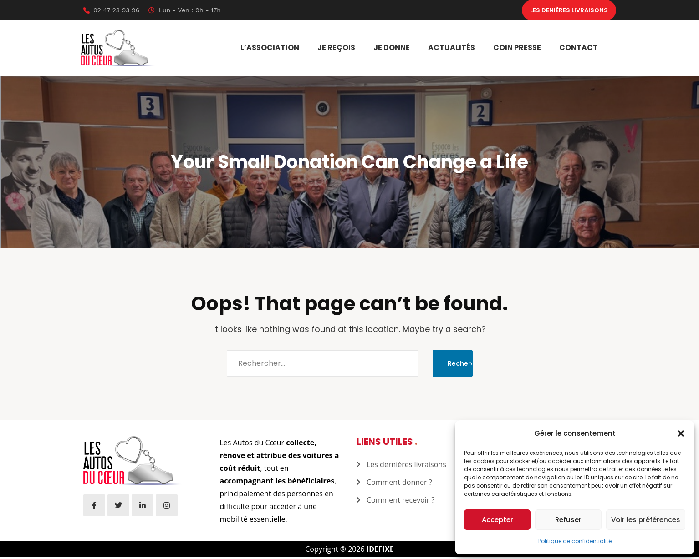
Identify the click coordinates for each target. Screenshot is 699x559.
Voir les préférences (645, 519)
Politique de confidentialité (575, 541)
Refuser (568, 519)
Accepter (497, 519)
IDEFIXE (380, 551)
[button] (680, 433)
